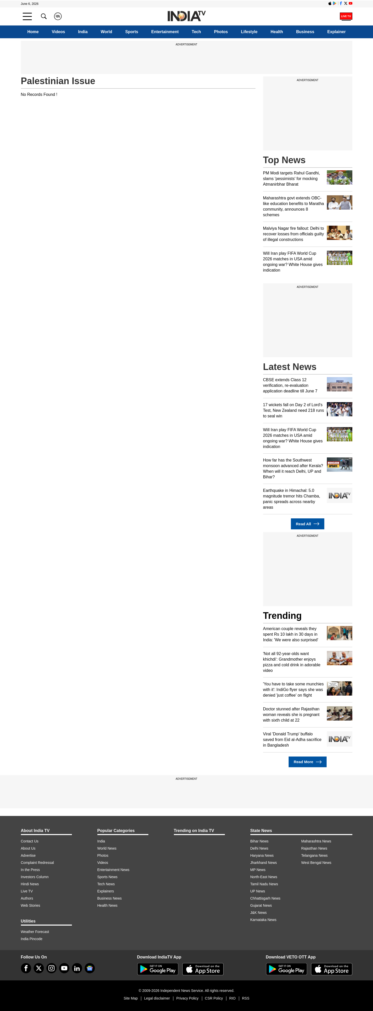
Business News (109, 898)
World (106, 32)
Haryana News (262, 855)
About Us (28, 848)
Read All (307, 524)
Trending (282, 615)
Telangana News (314, 855)
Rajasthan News (314, 848)
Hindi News (30, 884)
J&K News (258, 913)
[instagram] (51, 968)
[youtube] (64, 968)
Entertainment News (113, 870)
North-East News (263, 877)
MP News (258, 870)
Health (277, 32)
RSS (245, 998)
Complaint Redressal (37, 863)
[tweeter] (39, 968)
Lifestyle (249, 32)
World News (107, 848)
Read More (307, 762)
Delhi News (259, 848)
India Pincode (32, 939)
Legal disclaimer (157, 998)
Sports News (107, 877)
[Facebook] (26, 968)
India (82, 32)
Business (305, 32)
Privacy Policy (187, 998)
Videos (58, 32)
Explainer (336, 32)
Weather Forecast (35, 932)
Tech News (106, 884)
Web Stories (30, 905)
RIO (232, 998)
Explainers (105, 891)
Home (32, 32)
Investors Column (35, 877)
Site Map (131, 998)
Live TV (27, 891)
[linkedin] (77, 968)
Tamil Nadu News (264, 884)
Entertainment (165, 32)
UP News (257, 891)
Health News (107, 905)
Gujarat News (261, 905)
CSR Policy (214, 998)
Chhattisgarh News (265, 898)
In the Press (30, 870)
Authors (27, 898)
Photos (221, 32)
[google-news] (90, 968)
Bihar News (259, 841)
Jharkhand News (263, 863)
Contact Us (29, 841)
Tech (196, 32)
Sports (131, 32)
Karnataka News (263, 920)
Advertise (28, 855)
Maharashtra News (316, 841)
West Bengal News (316, 863)
